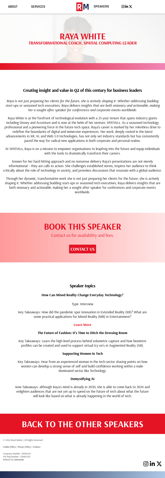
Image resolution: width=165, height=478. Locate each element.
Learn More (82, 324)
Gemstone (19, 459)
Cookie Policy (9, 446)
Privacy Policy (24, 446)
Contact (36, 446)
